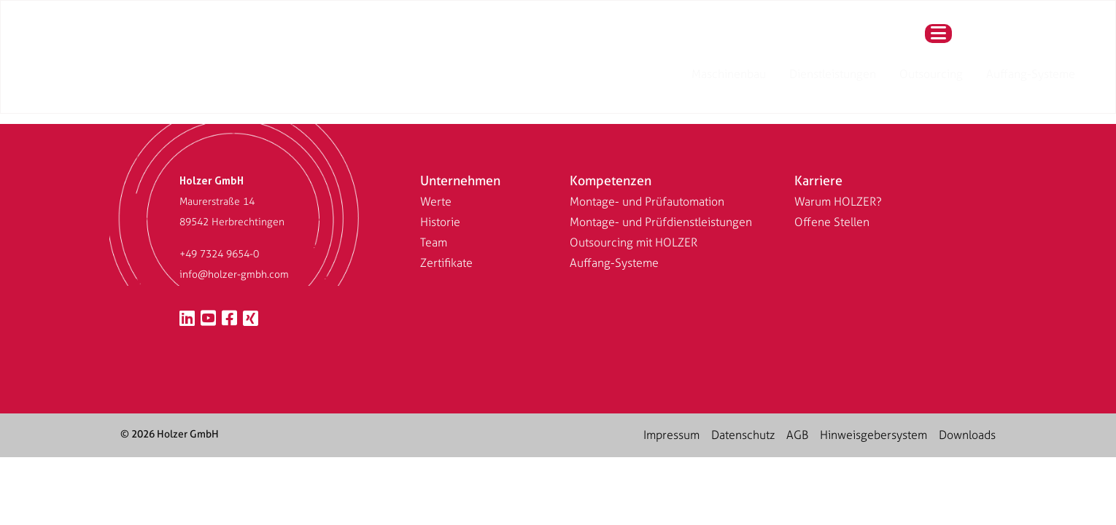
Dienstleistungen (616, 40)
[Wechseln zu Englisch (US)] (438, 40)
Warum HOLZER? (838, 202)
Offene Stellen (831, 222)
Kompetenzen (610, 180)
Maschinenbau (513, 40)
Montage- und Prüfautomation (647, 202)
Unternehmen (460, 180)
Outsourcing (715, 40)
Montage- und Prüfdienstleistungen (661, 222)
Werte (436, 202)
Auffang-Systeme (814, 40)
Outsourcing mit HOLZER (633, 242)
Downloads (967, 435)
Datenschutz (743, 435)
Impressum (671, 435)
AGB (797, 435)
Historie (440, 222)
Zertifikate (446, 263)
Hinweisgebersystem (873, 435)
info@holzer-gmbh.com (234, 274)
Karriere (818, 180)
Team (433, 242)
